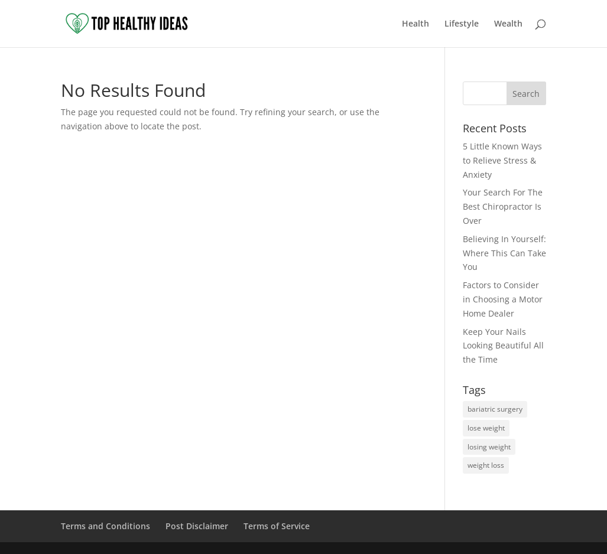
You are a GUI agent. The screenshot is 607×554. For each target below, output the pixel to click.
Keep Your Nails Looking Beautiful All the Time (503, 346)
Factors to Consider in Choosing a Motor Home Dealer (503, 299)
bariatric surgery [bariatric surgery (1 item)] (495, 409)
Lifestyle (461, 24)
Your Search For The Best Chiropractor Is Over (503, 206)
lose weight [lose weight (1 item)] (486, 428)
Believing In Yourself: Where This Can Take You (504, 253)
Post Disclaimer (196, 526)
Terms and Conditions (105, 526)
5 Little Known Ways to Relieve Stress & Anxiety (502, 160)
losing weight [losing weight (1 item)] (489, 447)
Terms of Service (277, 526)
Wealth (508, 24)
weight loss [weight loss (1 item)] (486, 465)
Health (415, 24)
